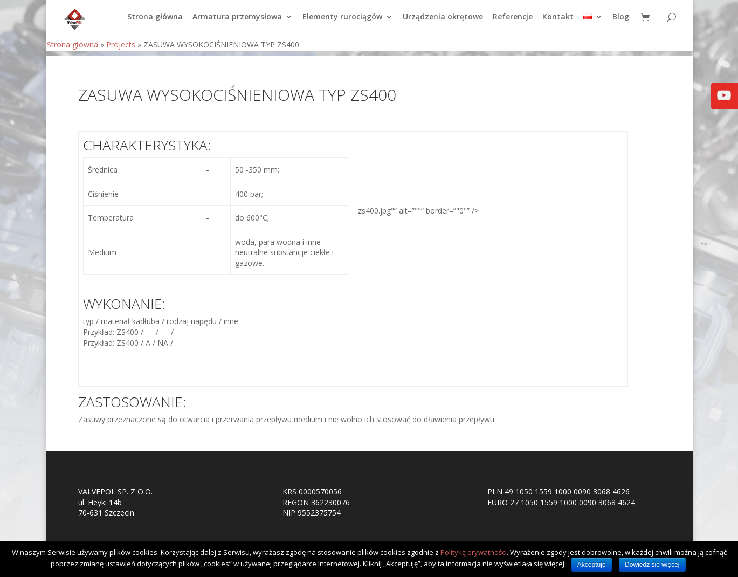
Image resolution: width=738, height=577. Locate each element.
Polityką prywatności (473, 552)
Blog (620, 22)
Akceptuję (591, 564)
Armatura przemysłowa (237, 22)
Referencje (513, 22)
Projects (120, 49)
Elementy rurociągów (342, 22)
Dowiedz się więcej (652, 564)
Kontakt (558, 22)
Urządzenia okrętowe (443, 22)
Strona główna (155, 22)
